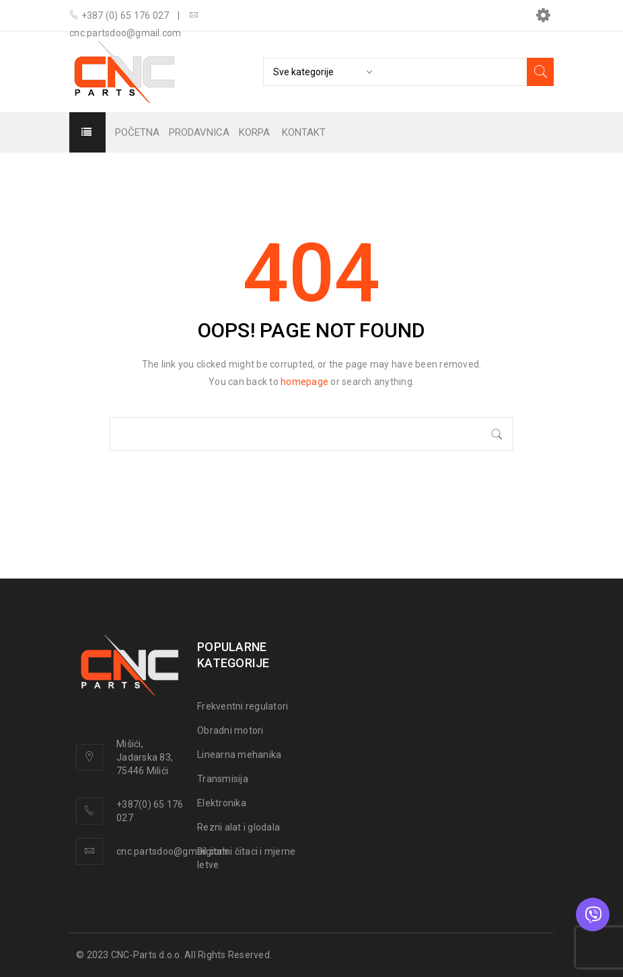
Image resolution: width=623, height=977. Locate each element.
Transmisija (222, 778)
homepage (304, 381)
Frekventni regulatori (242, 706)
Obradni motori (230, 730)
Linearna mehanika (239, 754)
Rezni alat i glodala (238, 827)
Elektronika (221, 803)
